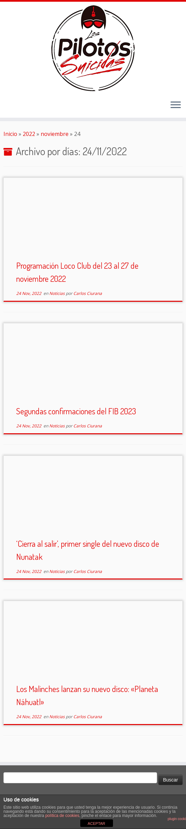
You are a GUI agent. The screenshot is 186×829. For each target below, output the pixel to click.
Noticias (57, 293)
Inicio (10, 134)
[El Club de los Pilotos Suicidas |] (93, 48)
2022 (29, 134)
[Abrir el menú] (175, 105)
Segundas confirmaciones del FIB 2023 (76, 411)
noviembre (55, 134)
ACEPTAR (96, 823)
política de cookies (62, 815)
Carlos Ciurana (87, 293)
